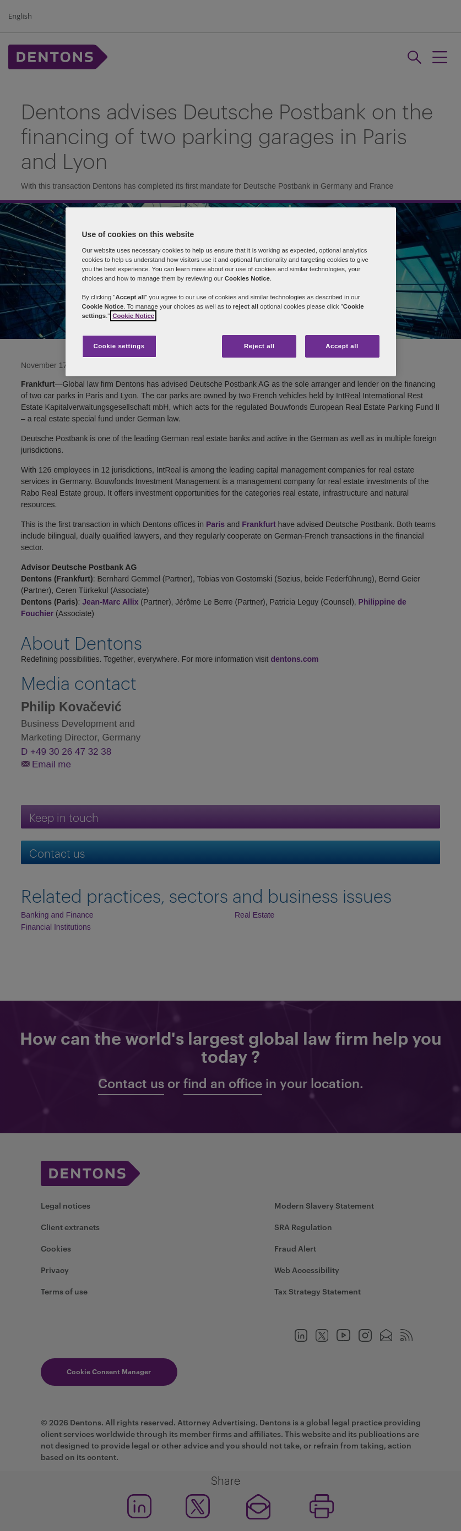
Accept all (342, 346)
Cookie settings (118, 346)
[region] (231, 292)
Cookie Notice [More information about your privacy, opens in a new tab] (133, 316)
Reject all (259, 346)
